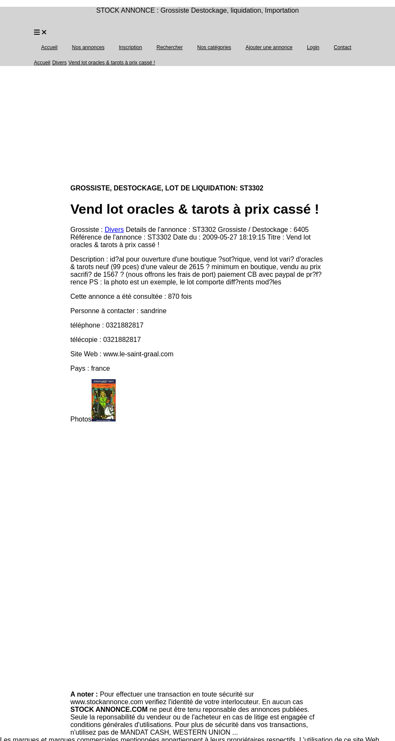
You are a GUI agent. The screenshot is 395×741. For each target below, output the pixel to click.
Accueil (49, 47)
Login (313, 47)
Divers (59, 63)
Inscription (130, 47)
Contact (342, 47)
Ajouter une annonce (268, 47)
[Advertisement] (197, 126)
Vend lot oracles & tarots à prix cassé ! (112, 63)
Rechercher (169, 47)
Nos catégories (214, 47)
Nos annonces (88, 47)
